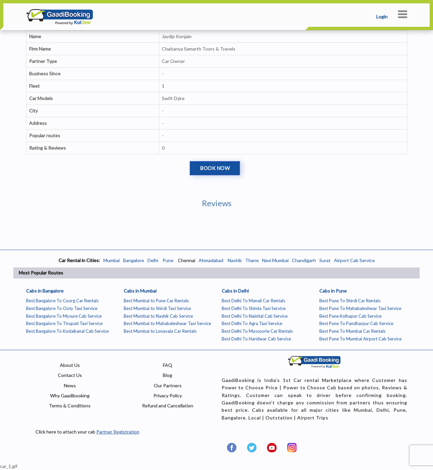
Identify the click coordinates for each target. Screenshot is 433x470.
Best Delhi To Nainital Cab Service (255, 316)
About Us (70, 365)
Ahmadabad (211, 260)
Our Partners (168, 385)
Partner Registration (117, 432)
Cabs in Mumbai (140, 291)
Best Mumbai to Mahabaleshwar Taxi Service (167, 323)
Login (382, 16)
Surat (325, 260)
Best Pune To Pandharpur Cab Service (356, 323)
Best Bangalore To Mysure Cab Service (64, 316)
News (70, 385)
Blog (167, 375)
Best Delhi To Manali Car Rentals (253, 300)
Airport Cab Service (354, 260)
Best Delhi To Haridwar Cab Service (256, 338)
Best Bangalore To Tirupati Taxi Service (64, 323)
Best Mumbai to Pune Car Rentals (156, 300)
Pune (167, 260)
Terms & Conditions (70, 405)
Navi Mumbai (275, 260)
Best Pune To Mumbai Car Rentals (352, 331)
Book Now (215, 168)
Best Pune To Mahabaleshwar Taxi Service (360, 308)
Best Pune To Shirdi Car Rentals (350, 300)
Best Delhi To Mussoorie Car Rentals (257, 331)
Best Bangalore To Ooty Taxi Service (61, 308)
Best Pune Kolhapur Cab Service (350, 316)
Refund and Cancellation (167, 405)
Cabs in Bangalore (45, 291)
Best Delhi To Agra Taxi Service (252, 323)
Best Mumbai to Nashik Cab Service (158, 316)
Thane (252, 260)
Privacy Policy (167, 395)
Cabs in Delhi (235, 291)
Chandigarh (304, 260)
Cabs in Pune (333, 291)
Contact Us (70, 375)
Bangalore (133, 260)
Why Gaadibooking (70, 395)
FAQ (167, 365)
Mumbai (111, 260)
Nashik (235, 260)
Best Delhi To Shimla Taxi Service (254, 308)
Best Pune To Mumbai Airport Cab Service (360, 338)
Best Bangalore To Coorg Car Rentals (62, 300)
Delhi (152, 260)
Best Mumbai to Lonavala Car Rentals (160, 331)
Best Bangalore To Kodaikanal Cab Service (67, 331)
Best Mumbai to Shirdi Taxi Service (157, 308)
